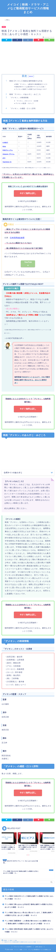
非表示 (31, 76)
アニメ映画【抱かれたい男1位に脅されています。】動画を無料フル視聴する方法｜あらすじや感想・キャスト (29, 914)
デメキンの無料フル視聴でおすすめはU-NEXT (31, 89)
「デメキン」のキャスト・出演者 (27, 101)
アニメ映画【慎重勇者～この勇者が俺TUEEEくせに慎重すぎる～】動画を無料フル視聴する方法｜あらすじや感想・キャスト (28, 922)
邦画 (4, 27)
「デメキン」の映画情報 (19, 97)
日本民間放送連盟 (17, 238)
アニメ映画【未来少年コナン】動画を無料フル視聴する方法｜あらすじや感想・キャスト (29, 897)
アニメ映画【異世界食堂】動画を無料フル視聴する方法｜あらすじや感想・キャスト (29, 930)
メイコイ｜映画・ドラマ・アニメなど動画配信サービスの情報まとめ (28, 8)
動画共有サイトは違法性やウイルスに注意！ (31, 87)
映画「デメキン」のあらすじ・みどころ (25, 94)
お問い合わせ (38, 946)
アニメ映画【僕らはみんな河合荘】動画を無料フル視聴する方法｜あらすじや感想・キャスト (29, 906)
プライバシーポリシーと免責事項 (22, 946)
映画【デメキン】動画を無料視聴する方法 (25, 81)
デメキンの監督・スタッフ (25, 103)
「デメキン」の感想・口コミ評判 (22, 108)
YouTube (28, 263)
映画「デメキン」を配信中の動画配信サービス (31, 84)
